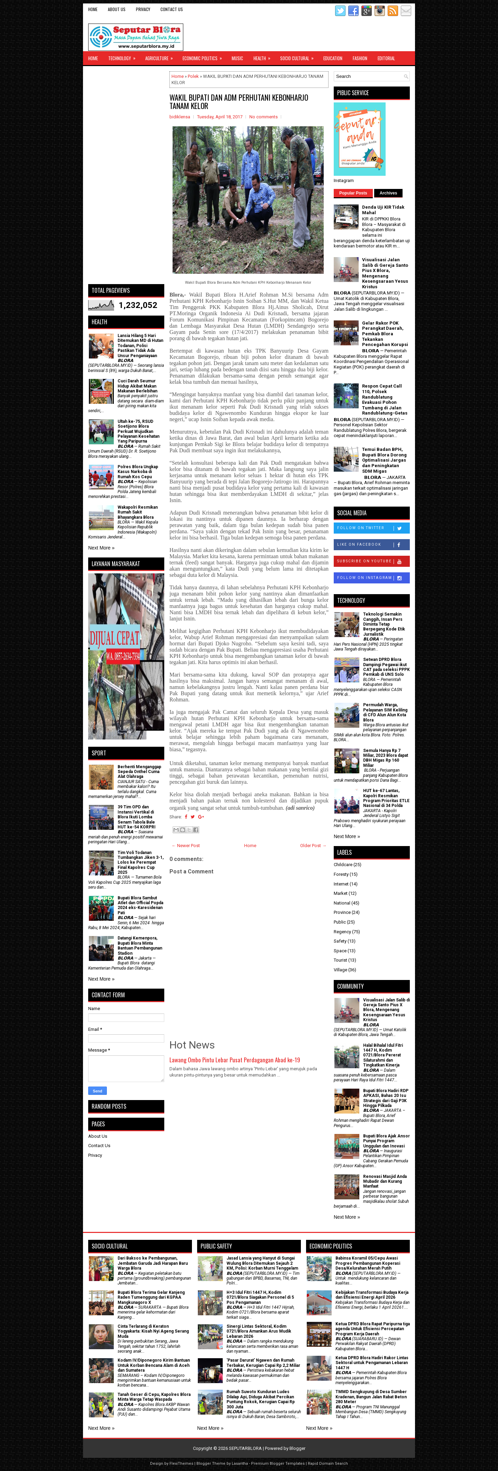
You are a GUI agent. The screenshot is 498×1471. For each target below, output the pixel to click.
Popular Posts (353, 193)
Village (340, 969)
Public (340, 922)
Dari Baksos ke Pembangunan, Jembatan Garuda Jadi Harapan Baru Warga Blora (153, 1263)
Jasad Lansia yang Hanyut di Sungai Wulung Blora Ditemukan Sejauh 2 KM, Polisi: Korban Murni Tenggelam (262, 1263)
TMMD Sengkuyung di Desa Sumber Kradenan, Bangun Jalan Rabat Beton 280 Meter (371, 1396)
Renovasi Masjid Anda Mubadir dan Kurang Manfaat (385, 1181)
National (342, 903)
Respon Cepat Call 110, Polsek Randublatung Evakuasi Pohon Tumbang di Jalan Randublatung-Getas (384, 399)
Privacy (143, 9)
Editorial (386, 58)
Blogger (297, 1448)
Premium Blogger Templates (278, 1463)
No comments (263, 116)
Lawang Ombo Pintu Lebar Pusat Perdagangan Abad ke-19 (234, 1059)
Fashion (360, 58)
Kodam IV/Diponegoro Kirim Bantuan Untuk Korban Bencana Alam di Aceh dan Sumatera (154, 1365)
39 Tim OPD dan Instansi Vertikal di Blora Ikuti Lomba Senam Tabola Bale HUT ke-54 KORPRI (137, 817)
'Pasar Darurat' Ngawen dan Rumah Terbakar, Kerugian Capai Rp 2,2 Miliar (263, 1363)
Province (342, 912)
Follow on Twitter (373, 528)
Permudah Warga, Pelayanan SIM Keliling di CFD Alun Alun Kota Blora (385, 712)
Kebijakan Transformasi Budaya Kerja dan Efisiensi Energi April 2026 (371, 1295)
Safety (340, 941)
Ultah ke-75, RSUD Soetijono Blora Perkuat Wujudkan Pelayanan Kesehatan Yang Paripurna (138, 431)
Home (93, 9)
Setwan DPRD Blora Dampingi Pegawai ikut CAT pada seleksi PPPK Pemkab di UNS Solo (386, 667)
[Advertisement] (126, 175)
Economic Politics (205, 56)
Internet (341, 884)
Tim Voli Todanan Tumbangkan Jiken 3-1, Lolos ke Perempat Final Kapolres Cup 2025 (141, 862)
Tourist (340, 960)
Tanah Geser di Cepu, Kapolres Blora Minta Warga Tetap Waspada (154, 1397)
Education (332, 58)
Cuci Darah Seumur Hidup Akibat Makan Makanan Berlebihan (137, 386)
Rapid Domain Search (328, 1463)
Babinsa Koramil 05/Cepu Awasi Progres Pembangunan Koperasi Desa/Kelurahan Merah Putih (367, 1263)
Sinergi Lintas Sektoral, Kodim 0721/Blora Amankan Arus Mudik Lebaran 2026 (259, 1331)
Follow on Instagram (373, 578)
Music (237, 58)
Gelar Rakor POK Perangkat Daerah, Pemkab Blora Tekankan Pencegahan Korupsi (385, 333)
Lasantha (240, 1463)
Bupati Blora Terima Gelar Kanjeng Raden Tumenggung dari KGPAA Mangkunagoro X (151, 1297)
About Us (117, 9)
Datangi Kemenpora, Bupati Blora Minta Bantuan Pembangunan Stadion (140, 945)
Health (264, 56)
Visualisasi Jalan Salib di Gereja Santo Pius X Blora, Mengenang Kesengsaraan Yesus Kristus (385, 273)
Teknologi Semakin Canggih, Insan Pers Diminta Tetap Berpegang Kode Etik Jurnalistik (384, 624)
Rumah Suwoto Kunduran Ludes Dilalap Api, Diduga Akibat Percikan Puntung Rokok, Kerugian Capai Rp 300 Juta (261, 1399)
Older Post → (313, 845)
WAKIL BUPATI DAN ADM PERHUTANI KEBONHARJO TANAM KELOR (238, 101)
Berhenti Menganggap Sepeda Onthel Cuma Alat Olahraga (139, 771)
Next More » (101, 548)
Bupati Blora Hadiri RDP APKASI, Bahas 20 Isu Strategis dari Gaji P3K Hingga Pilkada (385, 1098)
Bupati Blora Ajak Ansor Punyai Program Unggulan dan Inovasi (386, 1141)
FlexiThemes (181, 1463)
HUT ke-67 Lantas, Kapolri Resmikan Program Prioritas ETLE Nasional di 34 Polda (386, 798)
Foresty (341, 874)
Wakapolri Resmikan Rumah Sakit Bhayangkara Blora (138, 512)
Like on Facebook (373, 545)
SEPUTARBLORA (245, 1448)
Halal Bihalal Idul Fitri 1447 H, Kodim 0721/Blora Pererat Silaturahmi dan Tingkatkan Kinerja (383, 1055)
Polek (193, 76)
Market (341, 893)
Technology (124, 56)
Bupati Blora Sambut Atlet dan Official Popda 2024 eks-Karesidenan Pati (140, 905)
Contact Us (171, 9)
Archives (388, 193)
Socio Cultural (299, 56)
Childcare (343, 864)
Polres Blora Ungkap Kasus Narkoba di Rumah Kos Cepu (138, 471)
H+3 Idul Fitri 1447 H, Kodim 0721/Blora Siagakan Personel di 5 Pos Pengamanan (260, 1297)
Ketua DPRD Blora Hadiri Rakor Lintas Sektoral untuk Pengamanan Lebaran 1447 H (371, 1362)
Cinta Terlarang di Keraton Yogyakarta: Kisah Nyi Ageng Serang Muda (153, 1331)
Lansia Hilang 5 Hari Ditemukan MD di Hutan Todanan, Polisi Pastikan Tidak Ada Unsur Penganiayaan (140, 345)
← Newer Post (186, 845)
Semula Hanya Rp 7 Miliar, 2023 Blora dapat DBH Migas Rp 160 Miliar (385, 758)
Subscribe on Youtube (373, 561)
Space (340, 950)
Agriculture (161, 56)
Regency (342, 931)
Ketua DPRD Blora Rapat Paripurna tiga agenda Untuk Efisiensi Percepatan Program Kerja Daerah (372, 1329)
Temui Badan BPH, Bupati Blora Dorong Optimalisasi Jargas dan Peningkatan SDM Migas (384, 460)
